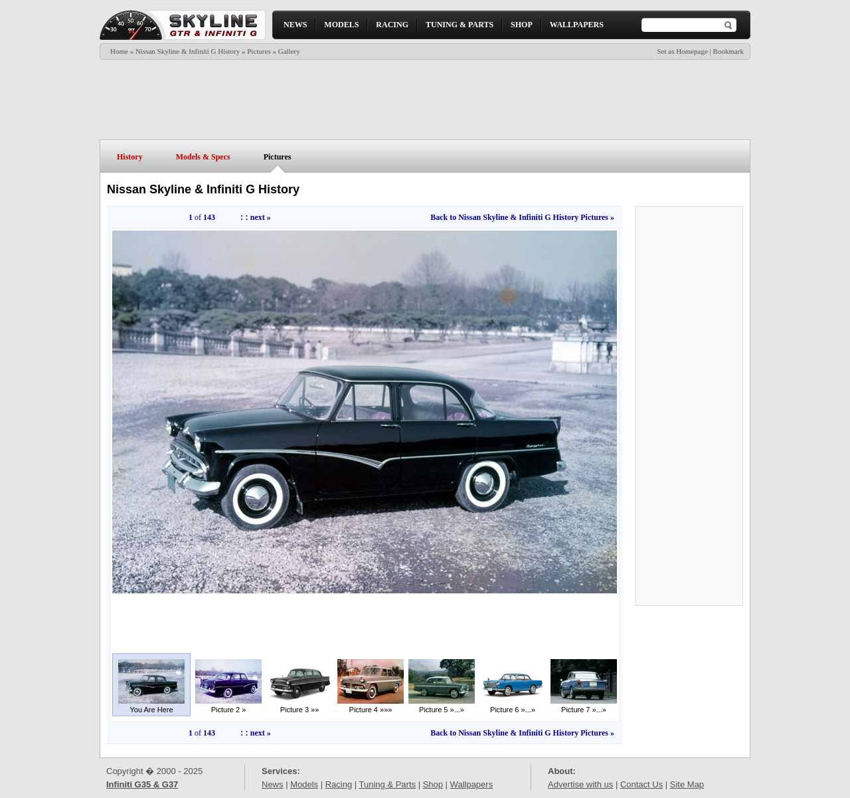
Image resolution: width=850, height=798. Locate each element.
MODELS (341, 24)
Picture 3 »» (299, 706)
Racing (338, 784)
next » (260, 217)
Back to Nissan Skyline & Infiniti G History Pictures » (522, 217)
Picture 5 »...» (441, 706)
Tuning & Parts (387, 784)
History (130, 156)
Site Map (687, 784)
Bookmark (728, 51)
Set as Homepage (682, 51)
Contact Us (641, 784)
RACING (392, 24)
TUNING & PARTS (459, 24)
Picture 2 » (228, 706)
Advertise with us (580, 784)
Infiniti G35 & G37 (142, 784)
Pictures (258, 51)
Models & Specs (203, 156)
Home (119, 51)
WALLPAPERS (577, 24)
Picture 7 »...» (584, 706)
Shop (433, 784)
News (273, 784)
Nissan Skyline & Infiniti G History (187, 51)
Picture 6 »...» (512, 706)
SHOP (522, 24)
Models (304, 784)
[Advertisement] (424, 100)
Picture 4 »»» (370, 706)
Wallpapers (471, 784)
